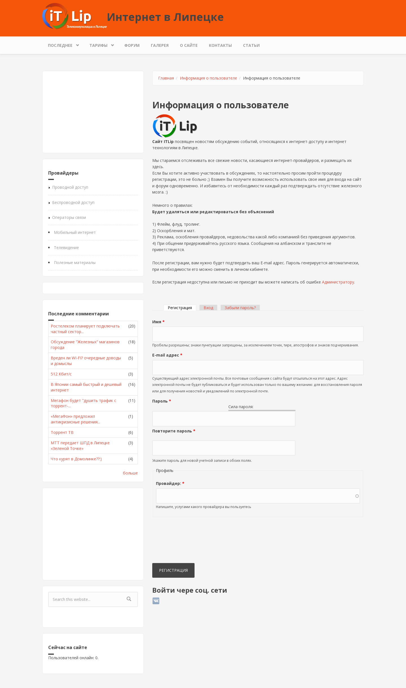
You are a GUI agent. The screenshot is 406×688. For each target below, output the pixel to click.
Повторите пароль (173, 431)
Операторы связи (69, 217)
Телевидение (66, 247)
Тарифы (100, 44)
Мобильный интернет (75, 232)
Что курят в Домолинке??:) (76, 458)
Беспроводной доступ (73, 202)
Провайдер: (170, 483)
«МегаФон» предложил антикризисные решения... (75, 419)
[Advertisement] (93, 112)
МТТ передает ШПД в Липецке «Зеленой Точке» (80, 445)
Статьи (251, 45)
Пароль (161, 401)
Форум (132, 45)
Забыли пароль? (240, 307)
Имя (158, 321)
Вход (208, 307)
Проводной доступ (70, 187)
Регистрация (182, 307)
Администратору (338, 282)
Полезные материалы (75, 262)
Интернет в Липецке (165, 16)
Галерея (160, 45)
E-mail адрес (167, 355)
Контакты (220, 45)
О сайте (189, 45)
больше (130, 473)
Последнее (61, 44)
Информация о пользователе (208, 78)
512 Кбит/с (61, 374)
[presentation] (175, 541)
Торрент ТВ (62, 432)
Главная (166, 78)
